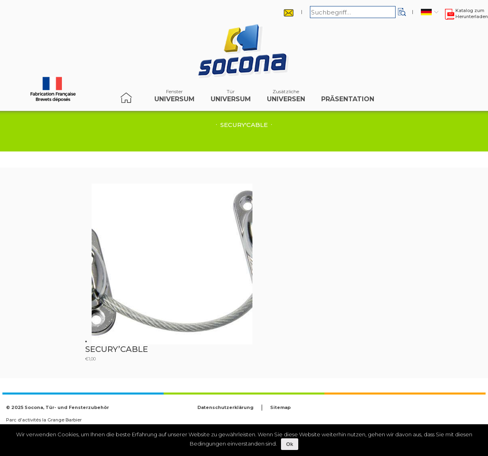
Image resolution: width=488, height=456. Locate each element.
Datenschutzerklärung (225, 407)
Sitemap (280, 407)
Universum (174, 97)
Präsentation (347, 97)
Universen (286, 97)
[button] (402, 12)
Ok (289, 444)
